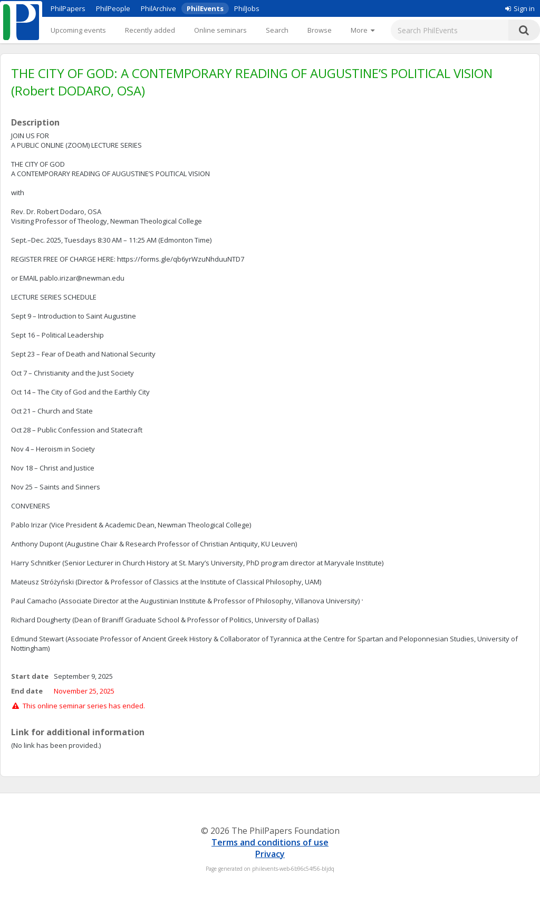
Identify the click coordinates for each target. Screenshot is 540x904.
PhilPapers (68, 8)
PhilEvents (205, 8)
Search (277, 30)
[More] (362, 30)
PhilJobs (246, 8)
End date (27, 691)
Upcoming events (78, 30)
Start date (30, 676)
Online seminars (220, 30)
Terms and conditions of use (270, 842)
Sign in (520, 8)
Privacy (270, 854)
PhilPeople (113, 8)
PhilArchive (158, 8)
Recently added (150, 30)
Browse (319, 30)
